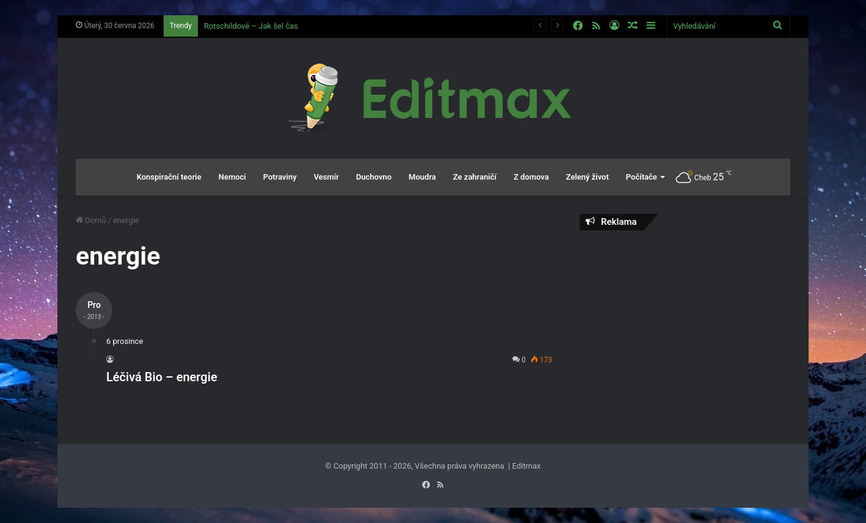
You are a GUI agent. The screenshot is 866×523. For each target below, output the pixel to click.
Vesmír (326, 176)
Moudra (422, 176)
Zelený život (587, 176)
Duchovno (373, 176)
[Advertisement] (685, 328)
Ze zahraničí (475, 176)
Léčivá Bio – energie (161, 377)
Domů (91, 220)
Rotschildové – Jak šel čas (251, 26)
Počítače (641, 176)
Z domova (531, 176)
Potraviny (280, 176)
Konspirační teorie (169, 176)
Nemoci (232, 176)
